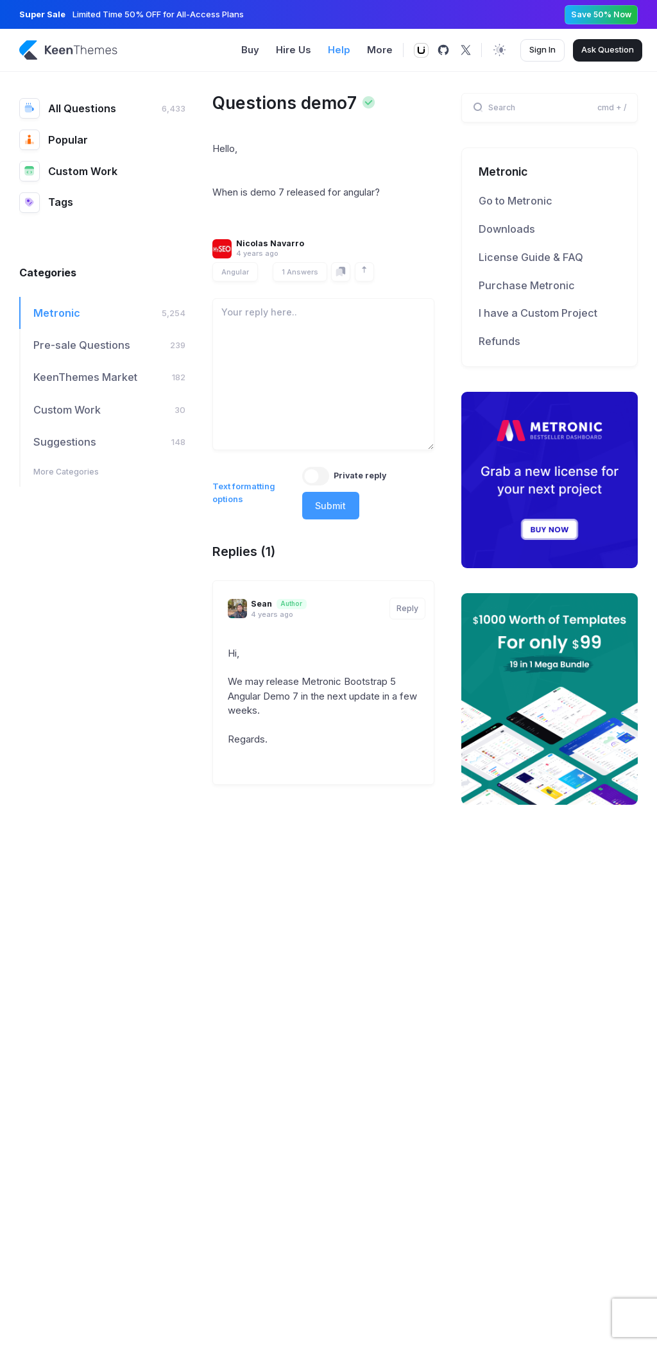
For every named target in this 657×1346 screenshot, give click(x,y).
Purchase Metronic (527, 285)
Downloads (507, 229)
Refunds (499, 341)
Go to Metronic (515, 200)
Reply (407, 608)
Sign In (542, 49)
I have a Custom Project (538, 313)
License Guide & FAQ (531, 257)
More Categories (66, 471)
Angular (235, 271)
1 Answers (300, 271)
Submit (330, 505)
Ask (607, 50)
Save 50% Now (601, 14)
